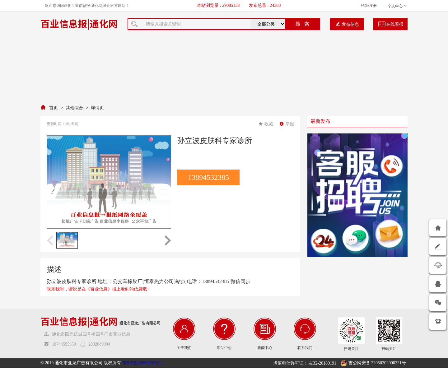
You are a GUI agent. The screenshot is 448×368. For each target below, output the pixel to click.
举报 (286, 124)
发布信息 (347, 24)
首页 (53, 107)
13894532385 (208, 177)
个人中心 (398, 6)
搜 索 (302, 23)
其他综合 (74, 107)
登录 (364, 5)
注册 (373, 5)
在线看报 (391, 24)
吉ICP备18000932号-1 (142, 363)
